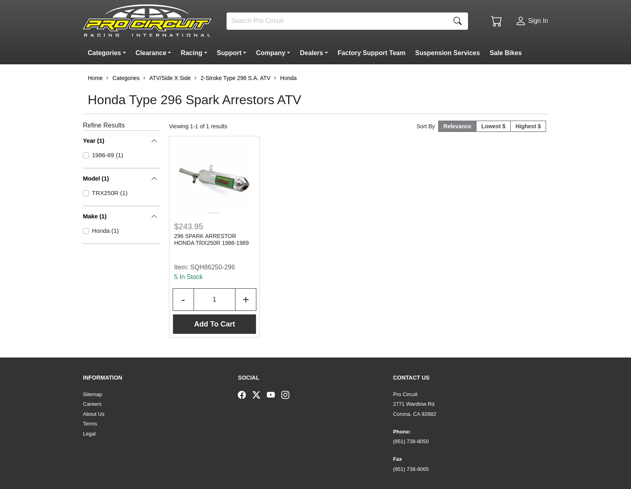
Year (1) (93, 140)
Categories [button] (126, 78)
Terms (90, 424)
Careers (92, 404)
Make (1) (95, 216)
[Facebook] (245, 394)
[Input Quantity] (214, 299)
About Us (93, 414)
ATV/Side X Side (170, 78)
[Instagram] (288, 394)
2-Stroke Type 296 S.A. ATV (235, 78)
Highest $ (528, 126)
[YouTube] (274, 394)
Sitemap (92, 394)
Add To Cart (214, 324)
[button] (108, 53)
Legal (89, 434)
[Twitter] (259, 394)
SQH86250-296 (212, 267)
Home (95, 78)
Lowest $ (493, 126)
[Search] (337, 21)
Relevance (457, 126)
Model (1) (96, 178)
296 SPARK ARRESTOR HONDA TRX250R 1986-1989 (211, 239)
